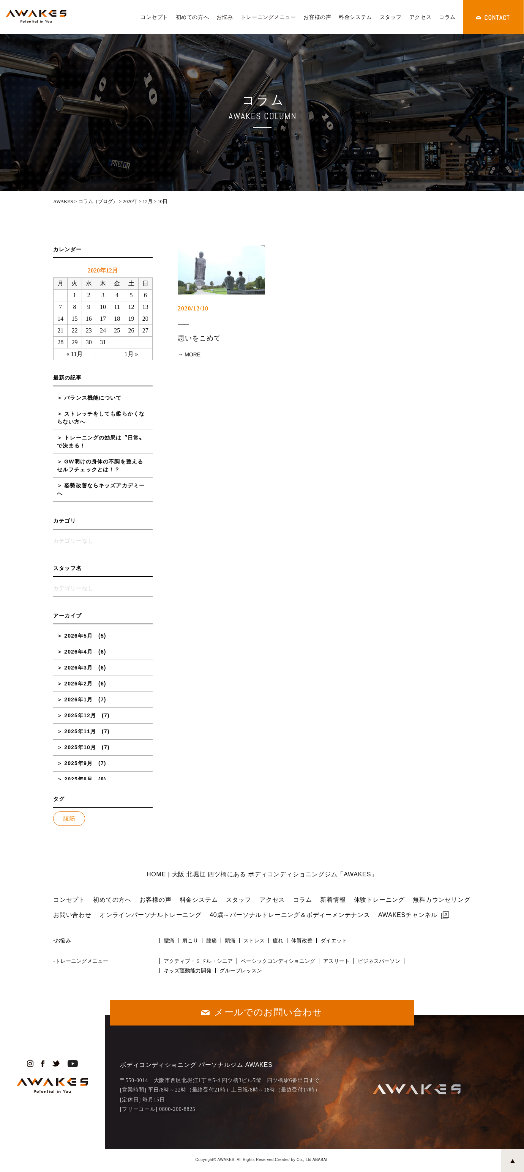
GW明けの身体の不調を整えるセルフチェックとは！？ (100, 465)
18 (117, 318)
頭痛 (230, 940)
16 (89, 318)
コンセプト (154, 17)
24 (103, 330)
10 (103, 307)
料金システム (355, 17)
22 (74, 330)
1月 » (131, 354)
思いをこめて (199, 338)
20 (145, 318)
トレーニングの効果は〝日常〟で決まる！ (101, 442)
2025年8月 (78, 779)
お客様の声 (317, 17)
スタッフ (391, 17)
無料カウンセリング (441, 899)
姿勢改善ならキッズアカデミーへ (101, 489)
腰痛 (169, 940)
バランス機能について (93, 398)
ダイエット (333, 940)
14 (60, 318)
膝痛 (211, 940)
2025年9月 (78, 763)
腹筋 (69, 818)
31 (103, 342)
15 (74, 318)
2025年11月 (80, 731)
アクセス (420, 17)
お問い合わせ (72, 915)
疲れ (278, 940)
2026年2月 (78, 684)
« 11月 (74, 354)
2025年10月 (80, 747)
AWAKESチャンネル (407, 915)
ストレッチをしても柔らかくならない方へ (101, 418)
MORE (192, 354)
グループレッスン (240, 970)
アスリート (336, 961)
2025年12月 (80, 715)
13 (145, 307)
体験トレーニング (379, 899)
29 (74, 342)
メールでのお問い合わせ (268, 1012)
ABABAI (320, 1160)
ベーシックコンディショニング (278, 961)
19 (131, 318)
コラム (447, 17)
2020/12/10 (193, 308)
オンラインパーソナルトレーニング (150, 915)
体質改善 (302, 940)
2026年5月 (78, 636)
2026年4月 (78, 652)
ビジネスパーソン (379, 961)
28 (60, 342)
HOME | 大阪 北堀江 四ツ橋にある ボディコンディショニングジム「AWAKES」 (262, 874)
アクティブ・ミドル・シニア (198, 961)
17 (103, 318)
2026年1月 (78, 699)
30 (89, 342)
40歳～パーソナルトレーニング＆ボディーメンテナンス (290, 915)
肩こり (190, 940)
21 (60, 330)
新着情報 (333, 899)
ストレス (254, 940)
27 (145, 330)
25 (117, 330)
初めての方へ (192, 17)
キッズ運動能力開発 (187, 970)
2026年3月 (78, 668)
